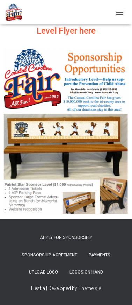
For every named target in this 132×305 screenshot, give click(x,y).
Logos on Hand (86, 272)
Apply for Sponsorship (66, 237)
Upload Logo (43, 272)
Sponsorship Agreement (49, 255)
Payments (99, 255)
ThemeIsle (89, 288)
